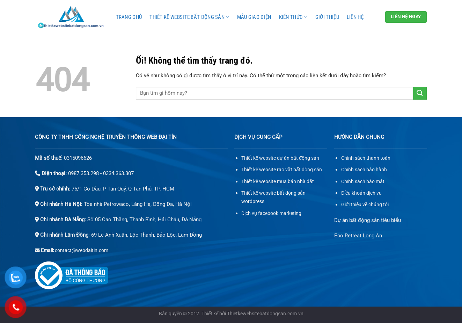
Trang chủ (129, 17)
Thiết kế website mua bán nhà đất (277, 182)
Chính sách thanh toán (365, 158)
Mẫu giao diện (254, 17)
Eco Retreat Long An (358, 235)
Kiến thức (293, 17)
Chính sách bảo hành (364, 170)
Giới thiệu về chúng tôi (365, 205)
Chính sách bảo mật (362, 182)
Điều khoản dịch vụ (361, 193)
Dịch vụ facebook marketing (271, 213)
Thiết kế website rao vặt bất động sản (281, 170)
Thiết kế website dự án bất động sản (280, 158)
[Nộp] (419, 93)
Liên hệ (355, 17)
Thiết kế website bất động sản (189, 17)
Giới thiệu (327, 17)
